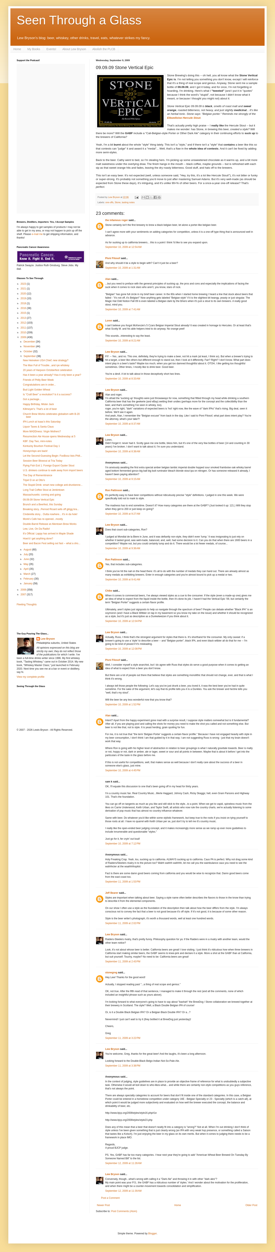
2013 (24, 317)
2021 (24, 288)
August (28, 549)
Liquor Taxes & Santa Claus (38, 426)
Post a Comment (110, 1197)
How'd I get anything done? (38, 538)
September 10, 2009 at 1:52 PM (122, 704)
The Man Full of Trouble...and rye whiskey (46, 365)
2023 (24, 283)
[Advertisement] (41, 619)
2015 (24, 312)
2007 (24, 594)
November (30, 346)
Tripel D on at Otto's (34, 480)
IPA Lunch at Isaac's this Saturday (42, 421)
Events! (51, 49)
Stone (118, 202)
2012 (24, 322)
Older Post (251, 1205)
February (29, 578)
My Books (33, 49)
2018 (24, 303)
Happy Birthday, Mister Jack (38, 404)
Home (17, 49)
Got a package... (32, 399)
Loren (108, 320)
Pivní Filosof (112, 258)
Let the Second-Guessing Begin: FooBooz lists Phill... (52, 455)
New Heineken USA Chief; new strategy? (45, 360)
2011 (24, 327)
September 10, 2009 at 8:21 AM (122, 340)
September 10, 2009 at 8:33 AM (122, 378)
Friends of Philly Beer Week (38, 379)
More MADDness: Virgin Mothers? (42, 431)
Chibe (108, 590)
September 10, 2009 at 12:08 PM (123, 648)
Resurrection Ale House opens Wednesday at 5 (49, 436)
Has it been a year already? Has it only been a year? (52, 374)
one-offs (109, 202)
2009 (24, 337)
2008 (24, 589)
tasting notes (128, 202)
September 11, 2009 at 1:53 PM (122, 881)
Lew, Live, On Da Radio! (36, 528)
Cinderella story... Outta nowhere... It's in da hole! (50, 514)
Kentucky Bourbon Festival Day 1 (41, 446)
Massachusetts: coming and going (42, 494)
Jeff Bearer (111, 892)
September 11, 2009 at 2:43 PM (122, 961)
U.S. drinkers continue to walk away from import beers (53, 470)
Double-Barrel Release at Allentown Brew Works (49, 524)
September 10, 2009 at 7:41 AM (122, 309)
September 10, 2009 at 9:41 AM (122, 579)
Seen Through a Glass (79, 20)
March (27, 573)
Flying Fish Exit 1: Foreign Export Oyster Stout (48, 465)
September (30, 356)
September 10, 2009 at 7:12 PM (122, 843)
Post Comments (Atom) (124, 1211)
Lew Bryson (112, 351)
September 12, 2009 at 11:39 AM (123, 1190)
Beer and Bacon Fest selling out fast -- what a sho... (51, 543)
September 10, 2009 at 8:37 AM (122, 423)
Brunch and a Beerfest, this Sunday (42, 504)
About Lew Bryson (74, 49)
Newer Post (103, 1205)
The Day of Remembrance (37, 475)
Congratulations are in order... (39, 384)
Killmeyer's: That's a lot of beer (40, 409)
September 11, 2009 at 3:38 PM (122, 1065)
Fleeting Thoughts (27, 604)
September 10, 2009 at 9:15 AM (122, 479)
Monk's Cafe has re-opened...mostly (43, 519)
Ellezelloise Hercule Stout (184, 117)
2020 (24, 293)
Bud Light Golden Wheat (36, 389)
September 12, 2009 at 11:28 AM (123, 1163)
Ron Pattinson (113, 490)
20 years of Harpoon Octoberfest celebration (47, 370)
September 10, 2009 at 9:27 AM (122, 513)
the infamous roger (116, 220)
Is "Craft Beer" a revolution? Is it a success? (47, 394)
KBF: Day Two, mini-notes (37, 441)
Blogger (152, 1233)
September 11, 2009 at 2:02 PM (122, 923)
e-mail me (37, 234)
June (27, 559)
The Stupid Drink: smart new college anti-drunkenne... (52, 484)
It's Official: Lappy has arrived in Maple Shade (48, 533)
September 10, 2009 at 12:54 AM (123, 247)
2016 (24, 308)
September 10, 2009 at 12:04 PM (123, 621)
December (30, 341)
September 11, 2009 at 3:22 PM (122, 1038)
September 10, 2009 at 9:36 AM (122, 548)
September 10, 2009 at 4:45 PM (122, 770)
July (26, 554)
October (28, 351)
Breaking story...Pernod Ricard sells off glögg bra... (51, 509)
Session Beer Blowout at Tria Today (42, 460)
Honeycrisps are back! (35, 451)
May (26, 564)
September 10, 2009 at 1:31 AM (122, 267)
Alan (108, 279)
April (26, 568)
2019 (24, 298)
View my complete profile (30, 676)
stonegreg (111, 972)
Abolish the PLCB (103, 49)
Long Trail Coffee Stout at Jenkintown (43, 489)
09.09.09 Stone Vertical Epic (38, 499)
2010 (24, 332)
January (28, 583)
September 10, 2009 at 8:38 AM (122, 451)
